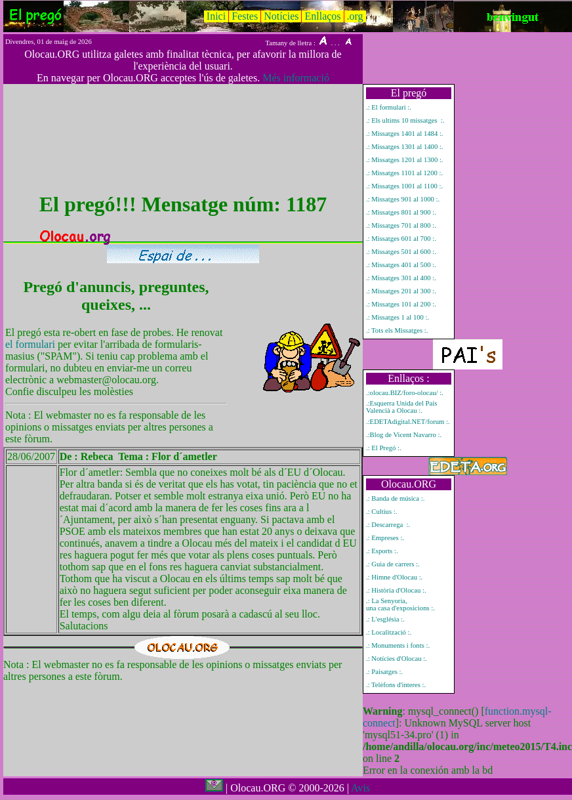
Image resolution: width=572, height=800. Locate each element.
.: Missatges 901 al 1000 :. (402, 199)
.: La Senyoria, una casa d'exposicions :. (400, 604)
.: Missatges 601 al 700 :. (401, 238)
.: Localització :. (388, 632)
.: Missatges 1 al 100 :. (397, 317)
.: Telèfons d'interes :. (396, 684)
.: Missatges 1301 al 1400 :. (404, 146)
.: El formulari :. (388, 107)
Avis (360, 787)
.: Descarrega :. (388, 524)
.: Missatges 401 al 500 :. (401, 264)
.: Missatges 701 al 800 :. (401, 225)
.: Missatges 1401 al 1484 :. (404, 133)
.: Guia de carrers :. (393, 564)
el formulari (31, 344)
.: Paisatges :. (384, 671)
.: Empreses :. (385, 537)
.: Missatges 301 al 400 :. (401, 278)
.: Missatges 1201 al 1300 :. (404, 159)
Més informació (295, 77)
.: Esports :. (382, 551)
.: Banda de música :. (395, 498)
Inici (216, 16)
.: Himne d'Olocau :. (394, 577)
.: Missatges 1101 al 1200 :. (404, 173)
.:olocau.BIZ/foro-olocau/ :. (404, 392)
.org (355, 16)
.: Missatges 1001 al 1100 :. (404, 186)
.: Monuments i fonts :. (398, 645)
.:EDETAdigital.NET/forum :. (408, 421)
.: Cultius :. (381, 511)
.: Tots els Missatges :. (397, 330)
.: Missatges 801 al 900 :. (401, 212)
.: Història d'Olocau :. (396, 590)
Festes (244, 16)
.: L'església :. (385, 619)
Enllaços (322, 16)
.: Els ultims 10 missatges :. (405, 120)
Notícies (281, 16)
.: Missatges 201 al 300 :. (401, 291)
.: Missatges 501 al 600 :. (401, 251)
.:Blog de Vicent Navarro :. (403, 434)
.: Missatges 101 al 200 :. (401, 304)
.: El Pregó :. (383, 448)
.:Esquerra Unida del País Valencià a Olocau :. (401, 407)
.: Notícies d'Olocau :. (396, 658)
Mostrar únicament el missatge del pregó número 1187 (25, 549)
